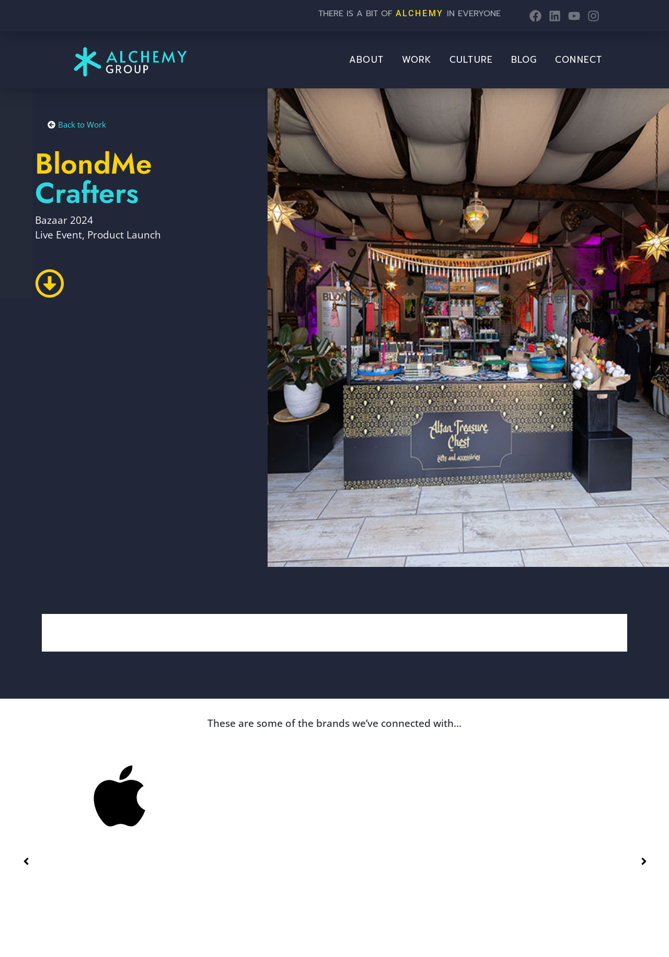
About (366, 59)
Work (416, 59)
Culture (471, 59)
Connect (578, 59)
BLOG (524, 59)
